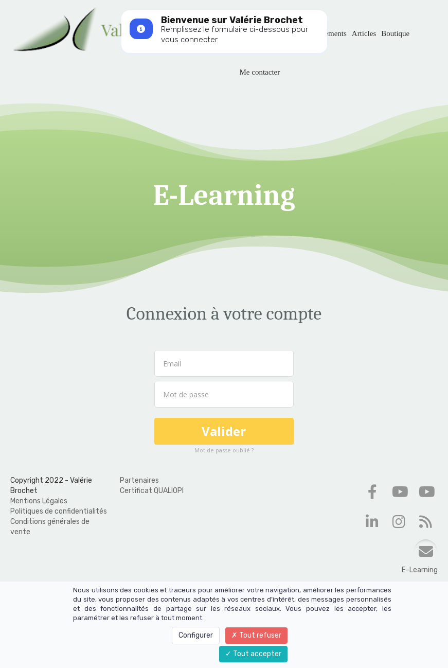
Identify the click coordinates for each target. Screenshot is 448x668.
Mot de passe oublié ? (224, 450)
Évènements (327, 33)
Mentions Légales (38, 501)
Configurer (195, 635)
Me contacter (260, 72)
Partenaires (139, 480)
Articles (364, 33)
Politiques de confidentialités (58, 511)
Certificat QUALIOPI (152, 490)
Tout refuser (256, 635)
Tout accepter (253, 653)
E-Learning (420, 570)
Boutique (395, 33)
